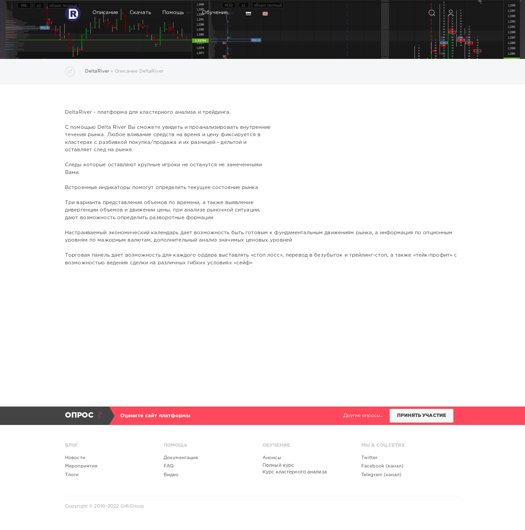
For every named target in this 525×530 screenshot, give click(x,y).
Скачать (140, 12)
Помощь (176, 12)
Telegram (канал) (381, 475)
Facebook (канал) (382, 466)
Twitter (369, 458)
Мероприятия (81, 466)
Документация (181, 458)
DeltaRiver (97, 71)
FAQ (168, 466)
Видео (171, 475)
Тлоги (72, 475)
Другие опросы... (363, 416)
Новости (75, 458)
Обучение (218, 12)
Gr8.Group (132, 506)
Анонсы (271, 458)
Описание (105, 12)
